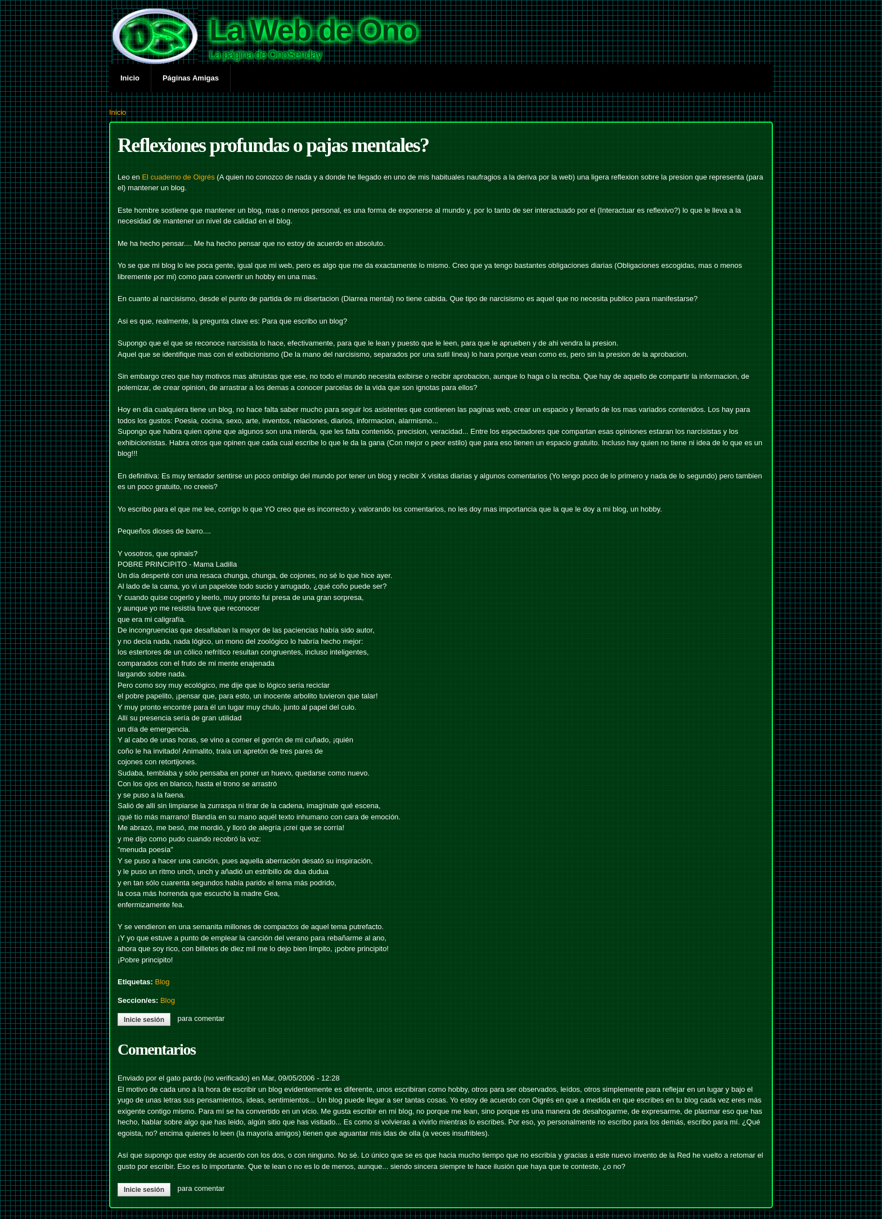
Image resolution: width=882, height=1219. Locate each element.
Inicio (130, 78)
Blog (162, 982)
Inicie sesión (144, 1020)
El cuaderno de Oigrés (178, 177)
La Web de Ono (313, 30)
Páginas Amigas (191, 78)
